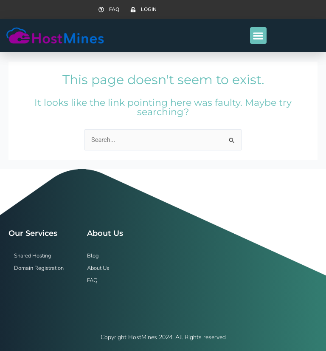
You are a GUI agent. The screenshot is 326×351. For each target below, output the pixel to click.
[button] (258, 35)
